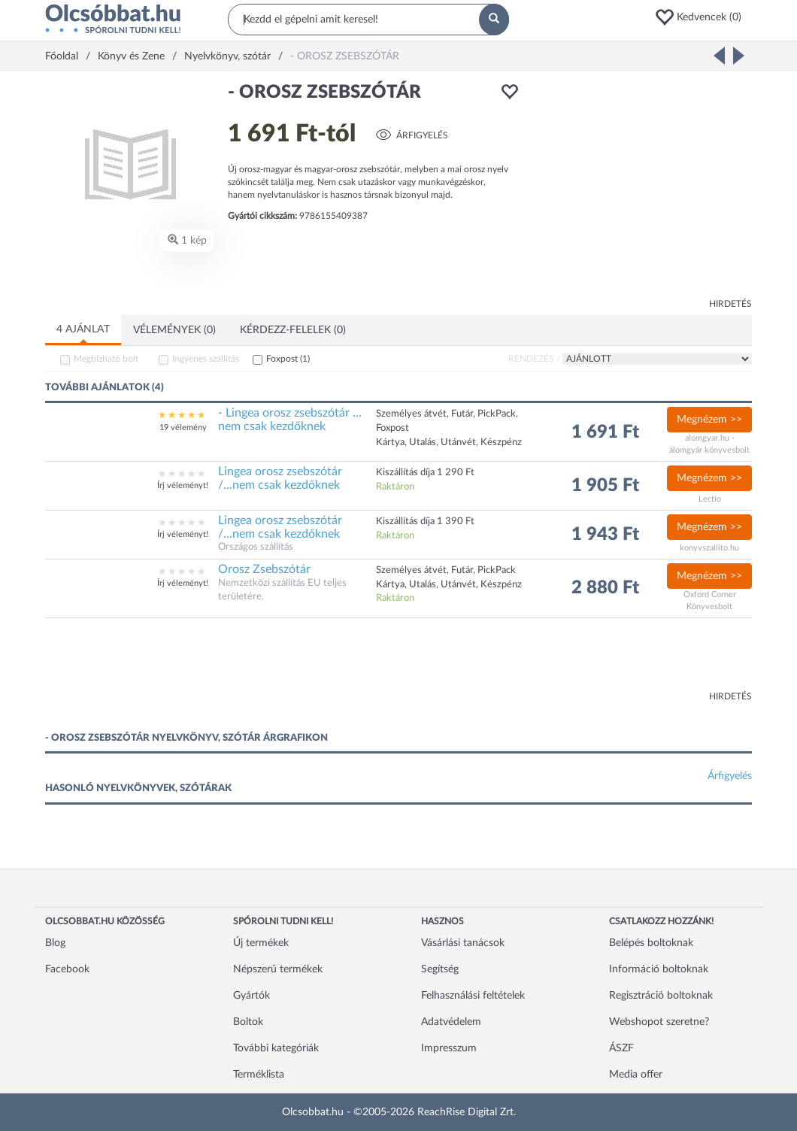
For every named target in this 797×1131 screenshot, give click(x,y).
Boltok (248, 1022)
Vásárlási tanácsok (463, 943)
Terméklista (258, 1074)
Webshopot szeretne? (659, 1022)
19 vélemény (183, 427)
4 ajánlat (83, 329)
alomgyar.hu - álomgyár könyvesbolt (709, 444)
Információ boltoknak (658, 969)
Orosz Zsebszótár (264, 569)
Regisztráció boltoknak (661, 995)
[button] (703, 17)
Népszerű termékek (278, 969)
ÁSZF (621, 1048)
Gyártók (251, 995)
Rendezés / (534, 358)
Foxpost (288, 358)
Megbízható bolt (106, 358)
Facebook (67, 969)
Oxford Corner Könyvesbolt (709, 600)
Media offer (635, 1074)
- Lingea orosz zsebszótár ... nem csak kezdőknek (290, 419)
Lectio (710, 499)
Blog (55, 943)
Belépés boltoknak (651, 943)
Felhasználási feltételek (473, 995)
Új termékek (261, 943)
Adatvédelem (451, 1022)
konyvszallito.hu (709, 548)
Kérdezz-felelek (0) (293, 330)
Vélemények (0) (174, 330)
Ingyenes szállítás (205, 358)
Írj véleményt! (182, 485)
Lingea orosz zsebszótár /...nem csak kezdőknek (280, 478)
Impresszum (449, 1048)
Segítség (440, 969)
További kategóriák (276, 1048)
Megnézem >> (709, 419)
